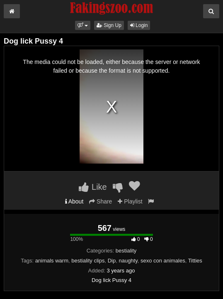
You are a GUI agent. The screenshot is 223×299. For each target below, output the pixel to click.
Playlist (130, 201)
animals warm (51, 260)
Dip (112, 260)
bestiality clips (87, 260)
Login (139, 25)
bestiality (126, 251)
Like (93, 186)
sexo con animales (163, 260)
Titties (195, 260)
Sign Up (109, 25)
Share (100, 201)
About (74, 201)
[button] (82, 25)
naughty (128, 260)
